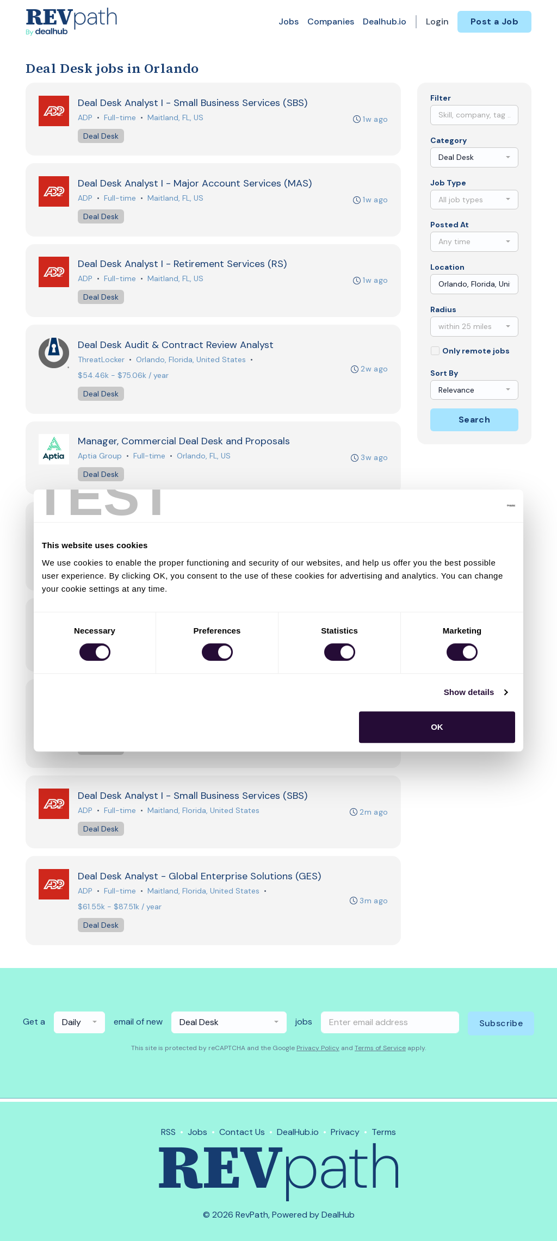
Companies (330, 21)
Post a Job (494, 21)
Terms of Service (380, 1051)
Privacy (345, 1132)
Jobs (288, 21)
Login (437, 21)
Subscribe (501, 1026)
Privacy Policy (317, 1051)
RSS (168, 1132)
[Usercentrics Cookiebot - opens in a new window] (467, 506)
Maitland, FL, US (175, 117)
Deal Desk (101, 136)
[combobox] (474, 157)
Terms (384, 1132)
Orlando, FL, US (204, 457)
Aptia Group (100, 457)
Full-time (120, 117)
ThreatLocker (101, 360)
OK (437, 726)
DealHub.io (298, 1132)
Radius (443, 309)
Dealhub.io (384, 21)
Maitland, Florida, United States (203, 813)
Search (474, 419)
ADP (85, 117)
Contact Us (242, 1132)
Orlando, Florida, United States (191, 360)
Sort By (444, 373)
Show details (469, 692)
